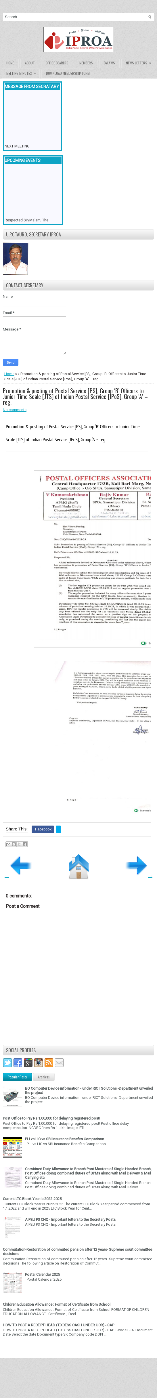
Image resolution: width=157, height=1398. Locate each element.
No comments (14, 410)
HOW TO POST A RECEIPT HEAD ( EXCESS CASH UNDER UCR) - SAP (58, 1325)
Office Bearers (57, 62)
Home (10, 62)
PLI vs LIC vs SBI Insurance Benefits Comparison (64, 1139)
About (30, 62)
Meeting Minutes (22, 72)
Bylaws (109, 62)
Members (86, 62)
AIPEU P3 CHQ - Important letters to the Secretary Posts (70, 1219)
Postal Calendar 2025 (42, 1274)
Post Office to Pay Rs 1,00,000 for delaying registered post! (51, 1118)
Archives (44, 1076)
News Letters (140, 61)
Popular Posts (17, 1076)
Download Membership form (68, 73)
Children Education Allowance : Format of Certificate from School (56, 1304)
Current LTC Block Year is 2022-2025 (32, 1199)
